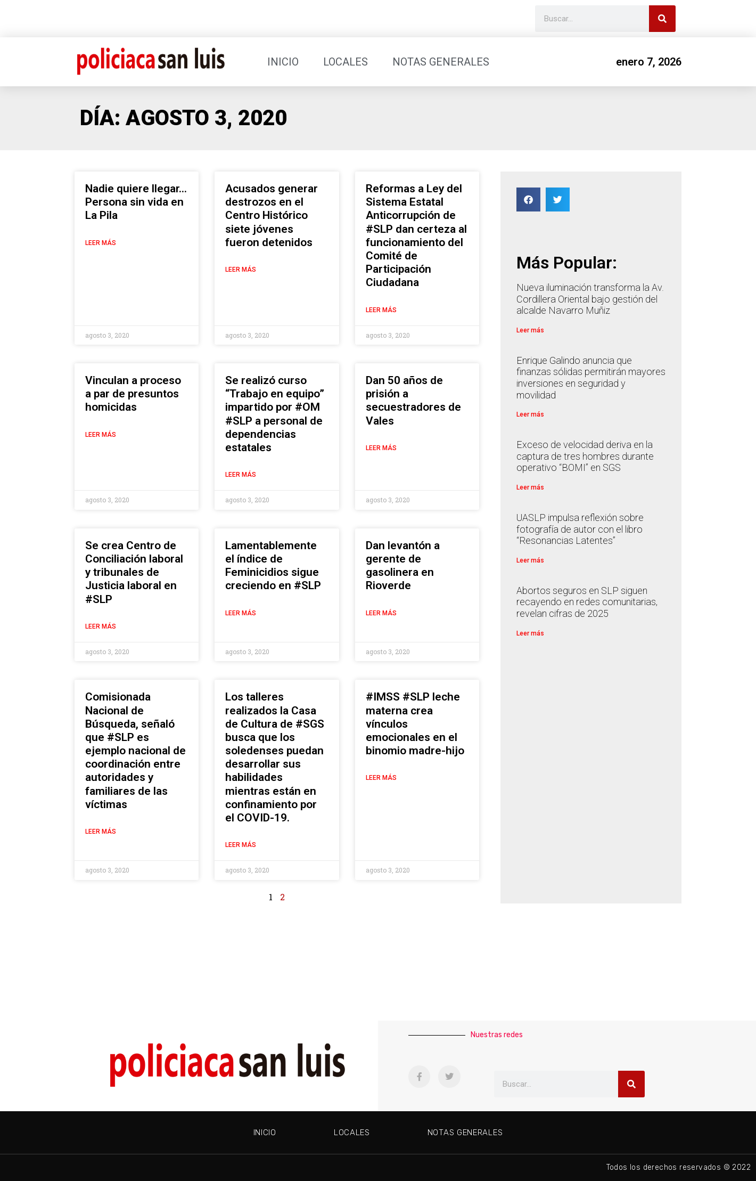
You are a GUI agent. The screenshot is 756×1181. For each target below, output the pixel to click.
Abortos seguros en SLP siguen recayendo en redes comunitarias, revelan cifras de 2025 (587, 602)
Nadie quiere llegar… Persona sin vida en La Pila (136, 202)
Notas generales (440, 61)
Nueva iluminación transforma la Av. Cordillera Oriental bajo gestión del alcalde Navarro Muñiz (590, 299)
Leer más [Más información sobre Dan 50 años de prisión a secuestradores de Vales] (381, 448)
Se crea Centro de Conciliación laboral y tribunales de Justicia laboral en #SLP (134, 572)
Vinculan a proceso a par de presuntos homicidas (133, 393)
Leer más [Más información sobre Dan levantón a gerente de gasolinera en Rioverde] (381, 613)
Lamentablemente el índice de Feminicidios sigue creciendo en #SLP (273, 565)
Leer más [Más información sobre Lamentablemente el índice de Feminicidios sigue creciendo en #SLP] (240, 613)
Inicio (283, 61)
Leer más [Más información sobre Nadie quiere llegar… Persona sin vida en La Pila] (100, 243)
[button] (528, 199)
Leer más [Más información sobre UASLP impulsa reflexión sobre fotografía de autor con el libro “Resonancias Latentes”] (530, 560)
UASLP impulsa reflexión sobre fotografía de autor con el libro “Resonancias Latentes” (580, 529)
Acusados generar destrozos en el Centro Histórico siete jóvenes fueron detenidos (271, 215)
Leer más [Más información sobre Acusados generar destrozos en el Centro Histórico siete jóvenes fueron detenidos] (240, 269)
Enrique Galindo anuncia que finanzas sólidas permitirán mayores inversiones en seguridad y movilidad (590, 378)
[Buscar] (662, 18)
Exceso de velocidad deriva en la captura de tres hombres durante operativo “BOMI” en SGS (585, 456)
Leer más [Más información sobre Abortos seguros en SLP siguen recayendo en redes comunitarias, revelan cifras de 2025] (530, 633)
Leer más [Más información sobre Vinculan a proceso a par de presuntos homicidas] (100, 434)
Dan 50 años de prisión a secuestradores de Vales (413, 400)
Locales (345, 61)
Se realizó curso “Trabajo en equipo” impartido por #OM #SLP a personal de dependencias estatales (274, 414)
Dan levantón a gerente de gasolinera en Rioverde (403, 565)
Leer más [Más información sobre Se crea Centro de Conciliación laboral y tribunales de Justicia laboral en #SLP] (100, 626)
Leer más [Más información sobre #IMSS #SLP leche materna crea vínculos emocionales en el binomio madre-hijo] (381, 777)
